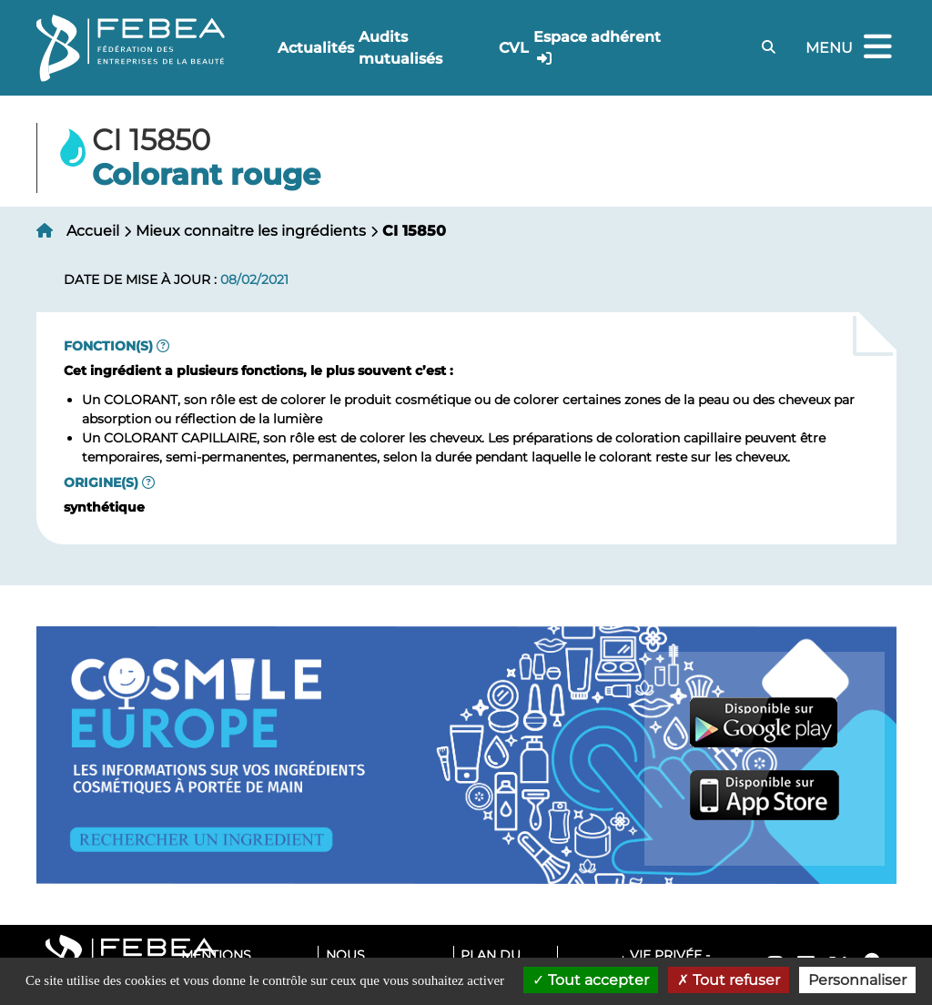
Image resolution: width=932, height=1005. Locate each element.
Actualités (316, 47)
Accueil (92, 230)
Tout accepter (590, 980)
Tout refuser (728, 980)
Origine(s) (101, 482)
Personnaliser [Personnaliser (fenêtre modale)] (857, 980)
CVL (514, 47)
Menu (851, 48)
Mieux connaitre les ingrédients (251, 230)
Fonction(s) (108, 346)
